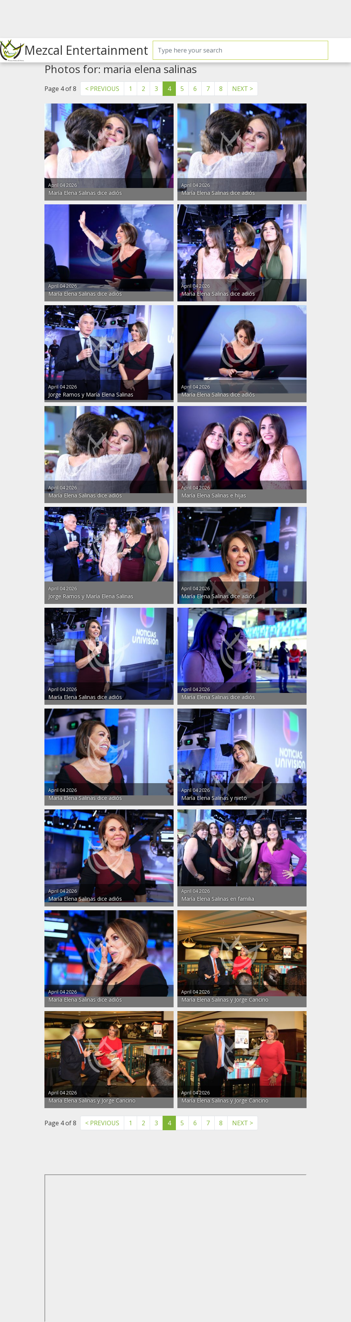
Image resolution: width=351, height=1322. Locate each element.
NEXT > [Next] (242, 88)
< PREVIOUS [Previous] (102, 88)
